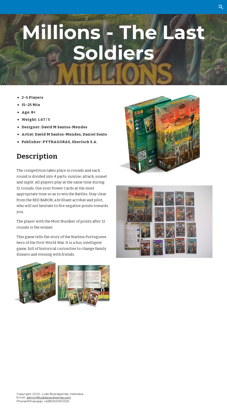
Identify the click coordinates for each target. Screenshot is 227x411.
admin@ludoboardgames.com (49, 397)
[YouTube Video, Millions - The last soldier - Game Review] (63, 345)
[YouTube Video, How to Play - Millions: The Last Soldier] (164, 295)
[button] (221, 7)
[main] (113, 42)
